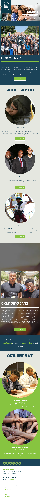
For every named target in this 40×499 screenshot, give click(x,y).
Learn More (20, 139)
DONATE (7, 496)
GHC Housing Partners (22, 487)
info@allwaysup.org (12, 479)
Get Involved (20, 78)
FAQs (6, 494)
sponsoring (27, 343)
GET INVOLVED (9, 492)
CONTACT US (8, 489)
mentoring (7, 343)
